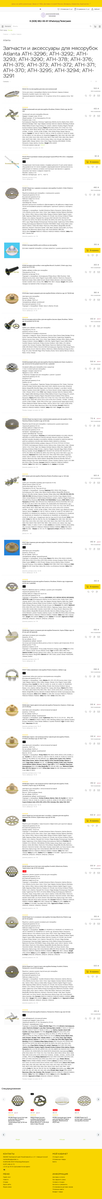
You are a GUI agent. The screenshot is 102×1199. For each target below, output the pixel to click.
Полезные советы (58, 1189)
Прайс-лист (7, 1177)
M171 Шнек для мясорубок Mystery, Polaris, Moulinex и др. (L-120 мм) (45, 476)
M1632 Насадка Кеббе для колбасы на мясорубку (39, 245)
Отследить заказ (58, 1157)
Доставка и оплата (59, 1177)
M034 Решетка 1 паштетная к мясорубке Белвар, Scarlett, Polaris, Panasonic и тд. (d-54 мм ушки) (45, 967)
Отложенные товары (59, 1159)
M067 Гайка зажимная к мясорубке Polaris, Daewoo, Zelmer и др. (44, 670)
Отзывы (5, 1182)
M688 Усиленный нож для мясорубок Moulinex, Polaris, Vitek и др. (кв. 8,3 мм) (47, 110)
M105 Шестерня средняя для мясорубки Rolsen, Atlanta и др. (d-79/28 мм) (48, 293)
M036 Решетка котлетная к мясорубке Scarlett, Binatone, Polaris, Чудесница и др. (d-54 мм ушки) (45, 867)
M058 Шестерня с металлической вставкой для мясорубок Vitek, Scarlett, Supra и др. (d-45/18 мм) (45, 784)
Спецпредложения (11, 1088)
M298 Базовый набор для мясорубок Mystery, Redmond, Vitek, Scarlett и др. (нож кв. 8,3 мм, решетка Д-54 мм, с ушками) (47, 363)
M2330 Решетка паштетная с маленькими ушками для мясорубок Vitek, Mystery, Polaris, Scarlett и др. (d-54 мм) (47, 420)
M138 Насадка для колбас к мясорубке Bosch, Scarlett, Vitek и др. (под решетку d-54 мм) (47, 266)
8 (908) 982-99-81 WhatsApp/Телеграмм (50, 21)
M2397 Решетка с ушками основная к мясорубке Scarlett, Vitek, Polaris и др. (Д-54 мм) (47, 189)
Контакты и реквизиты (60, 1184)
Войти (55, 1162)
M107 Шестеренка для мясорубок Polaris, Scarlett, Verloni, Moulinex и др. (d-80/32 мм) (47, 543)
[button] (40, 9)
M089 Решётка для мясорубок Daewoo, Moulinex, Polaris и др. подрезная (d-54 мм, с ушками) (47, 582)
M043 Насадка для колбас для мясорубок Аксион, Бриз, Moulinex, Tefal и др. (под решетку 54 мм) (47, 320)
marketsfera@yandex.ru (10, 1159)
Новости (6, 1179)
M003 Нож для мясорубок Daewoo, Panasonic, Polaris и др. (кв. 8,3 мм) (46, 1012)
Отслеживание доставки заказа (63, 1187)
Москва (10, 30)
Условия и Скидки (58, 1182)
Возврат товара (58, 1192)
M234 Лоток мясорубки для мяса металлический (39, 89)
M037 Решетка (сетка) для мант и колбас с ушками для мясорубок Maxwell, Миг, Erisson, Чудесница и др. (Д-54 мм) (45, 816)
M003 (43, 145)
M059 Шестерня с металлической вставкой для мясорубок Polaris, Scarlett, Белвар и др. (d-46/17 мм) (45, 737)
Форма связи (7, 1187)
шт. (61, 9)
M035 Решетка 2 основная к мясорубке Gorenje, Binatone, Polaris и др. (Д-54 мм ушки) (46, 918)
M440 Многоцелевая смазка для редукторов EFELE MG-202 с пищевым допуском (47, 157)
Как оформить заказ (59, 1179)
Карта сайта (7, 1184)
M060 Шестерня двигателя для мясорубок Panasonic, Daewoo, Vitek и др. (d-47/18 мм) (48, 706)
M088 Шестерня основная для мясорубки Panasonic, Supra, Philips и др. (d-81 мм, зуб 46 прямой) (48, 631)
